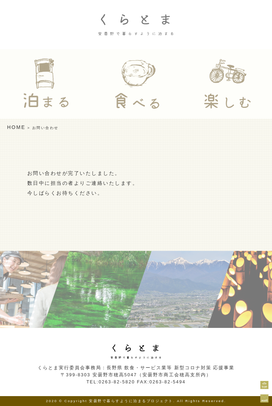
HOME (16, 127)
